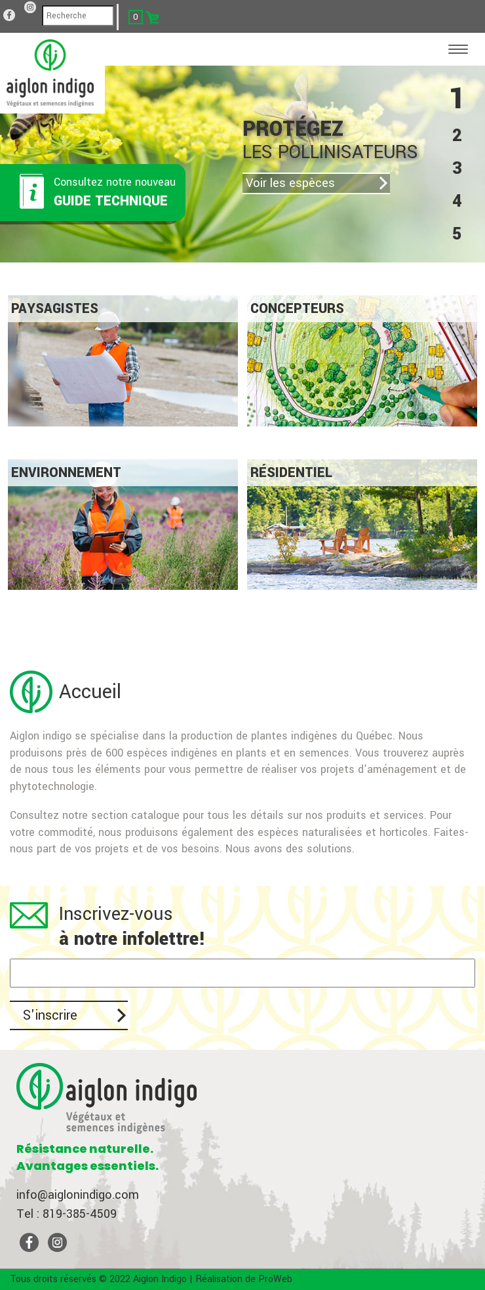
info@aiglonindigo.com (77, 1194)
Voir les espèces (290, 183)
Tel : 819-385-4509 (66, 1213)
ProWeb (275, 1279)
